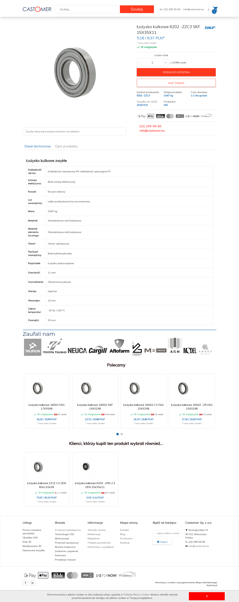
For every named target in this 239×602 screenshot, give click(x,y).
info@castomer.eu (193, 9)
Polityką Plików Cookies (136, 594)
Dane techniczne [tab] (37, 145)
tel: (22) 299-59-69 (170, 9)
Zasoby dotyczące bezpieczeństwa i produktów (52, 131)
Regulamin (94, 537)
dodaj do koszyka (176, 72)
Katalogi (124, 541)
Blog (122, 533)
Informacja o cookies (165, 581)
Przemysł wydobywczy (68, 528)
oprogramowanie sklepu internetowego (197, 581)
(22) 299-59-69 (150, 125)
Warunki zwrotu (97, 528)
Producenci (126, 537)
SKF (166, 104)
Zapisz (162, 540)
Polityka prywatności (99, 541)
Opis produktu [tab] (66, 145)
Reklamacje (94, 533)
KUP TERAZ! (176, 83)
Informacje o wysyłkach (101, 545)
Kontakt (124, 528)
